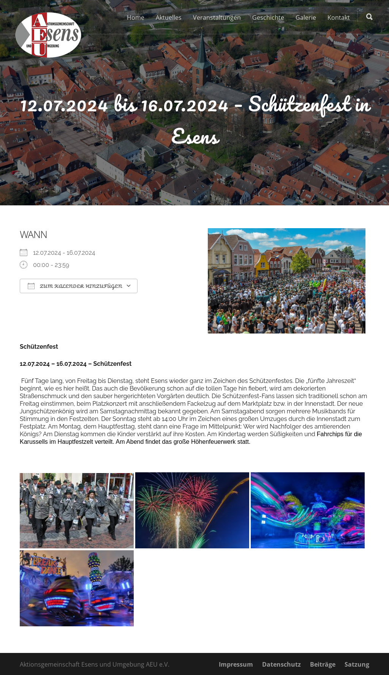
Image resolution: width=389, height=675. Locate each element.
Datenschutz (281, 664)
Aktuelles (169, 17)
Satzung (357, 664)
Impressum (236, 664)
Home (135, 17)
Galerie (306, 17)
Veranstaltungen (217, 17)
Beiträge (322, 664)
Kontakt (338, 17)
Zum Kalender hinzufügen (75, 286)
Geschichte (268, 17)
